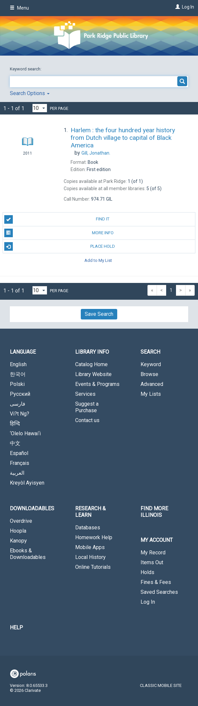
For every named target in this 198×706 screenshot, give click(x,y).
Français (19, 463)
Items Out (152, 562)
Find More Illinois (154, 511)
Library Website (93, 374)
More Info (59, 233)
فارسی (17, 404)
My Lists (151, 394)
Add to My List (98, 260)
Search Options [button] (30, 93)
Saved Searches (159, 592)
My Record (153, 552)
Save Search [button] (99, 314)
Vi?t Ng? (19, 414)
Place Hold (59, 246)
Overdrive (21, 521)
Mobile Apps (90, 547)
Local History (90, 557)
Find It (57, 219)
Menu (19, 8)
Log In (188, 7)
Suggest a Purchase (87, 407)
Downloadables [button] (32, 508)
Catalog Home (91, 364)
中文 (15, 443)
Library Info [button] (92, 352)
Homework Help (93, 537)
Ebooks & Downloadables (28, 553)
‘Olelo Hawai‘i (25, 433)
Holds (147, 572)
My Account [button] (157, 540)
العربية (17, 473)
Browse (149, 374)
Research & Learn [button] (90, 511)
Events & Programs (97, 384)
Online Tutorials (93, 567)
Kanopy (18, 541)
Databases (87, 527)
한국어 (18, 374)
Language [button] (23, 352)
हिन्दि (15, 423)
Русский (20, 394)
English (18, 364)
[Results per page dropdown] (40, 108)
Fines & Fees (156, 582)
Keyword (151, 364)
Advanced (152, 384)
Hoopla (18, 531)
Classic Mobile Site (161, 685)
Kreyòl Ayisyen (27, 483)
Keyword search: (26, 68)
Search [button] (150, 352)
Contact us (87, 420)
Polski (17, 384)
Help (16, 627)
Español (19, 453)
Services (85, 394)
